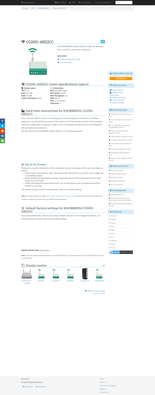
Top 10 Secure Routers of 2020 (120, 149)
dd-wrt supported (116, 184)
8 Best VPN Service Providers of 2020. (120, 115)
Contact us (103, 382)
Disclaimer (103, 389)
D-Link (112, 248)
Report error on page (95, 292)
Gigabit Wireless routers (118, 174)
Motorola (113, 240)
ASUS (112, 226)
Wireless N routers (116, 177)
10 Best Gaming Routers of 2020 (120, 140)
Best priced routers (116, 170)
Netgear (112, 219)
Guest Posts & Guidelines (108, 385)
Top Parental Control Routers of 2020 (120, 144)
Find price (121, 78)
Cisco (112, 233)
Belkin (112, 230)
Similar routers (117, 103)
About (101, 379)
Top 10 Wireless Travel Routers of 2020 (121, 121)
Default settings (118, 98)
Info (32, 8)
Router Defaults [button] (103, 2)
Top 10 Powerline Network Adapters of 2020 (118, 132)
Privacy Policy (104, 392)
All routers (60, 2)
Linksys (112, 223)
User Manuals (64, 62)
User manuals (117, 100)
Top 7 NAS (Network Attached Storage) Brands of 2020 (119, 126)
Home (25, 8)
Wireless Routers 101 (116, 194)
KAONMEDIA (43, 8)
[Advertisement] (63, 26)
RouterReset (27, 2)
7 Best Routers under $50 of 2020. (121, 136)
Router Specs (117, 90)
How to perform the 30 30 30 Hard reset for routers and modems (120, 199)
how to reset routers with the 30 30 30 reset (61, 196)
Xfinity (112, 244)
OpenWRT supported (117, 181)
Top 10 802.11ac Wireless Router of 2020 (120, 159)
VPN (72, 2)
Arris (111, 237)
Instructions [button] (85, 2)
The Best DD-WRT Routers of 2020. (119, 154)
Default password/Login (69, 59)
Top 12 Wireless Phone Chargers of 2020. (120, 205)
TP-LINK (112, 216)
